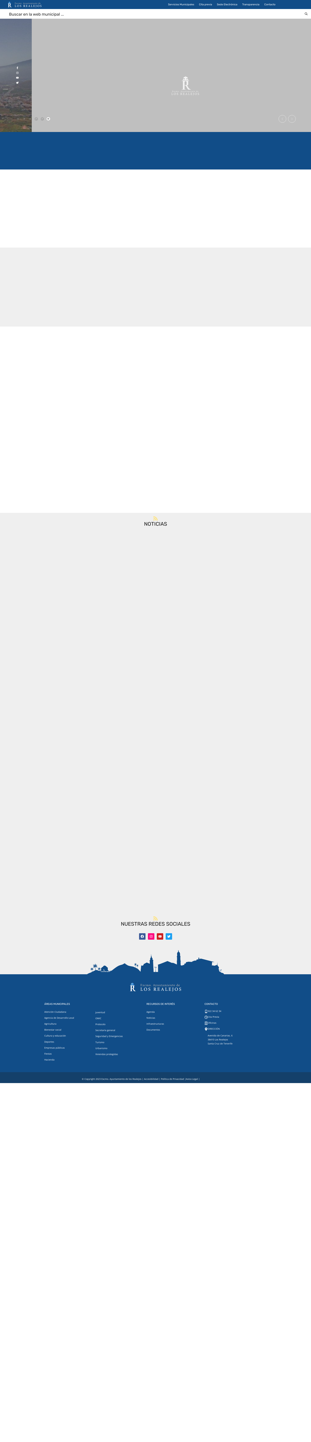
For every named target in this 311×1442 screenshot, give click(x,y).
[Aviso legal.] (192, 1078)
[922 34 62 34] (206, 1011)
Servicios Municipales (181, 4)
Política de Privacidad (172, 1078)
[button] (281, 118)
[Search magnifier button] (306, 13)
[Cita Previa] (206, 1017)
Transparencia (250, 4)
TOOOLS (223, 1078)
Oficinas (212, 1022)
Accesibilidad (151, 1078)
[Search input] (155, 14)
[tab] (18, 119)
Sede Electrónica (227, 4)
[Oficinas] (206, 1023)
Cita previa (205, 4)
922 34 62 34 (214, 1011)
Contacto (269, 4)
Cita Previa (213, 1016)
